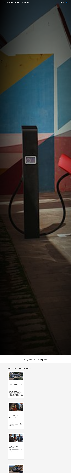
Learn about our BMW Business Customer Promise (14, 458)
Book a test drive (10, 2)
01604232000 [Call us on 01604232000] (26, 2)
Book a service (17, 2)
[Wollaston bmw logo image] (63, 2)
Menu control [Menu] (4, 2)
